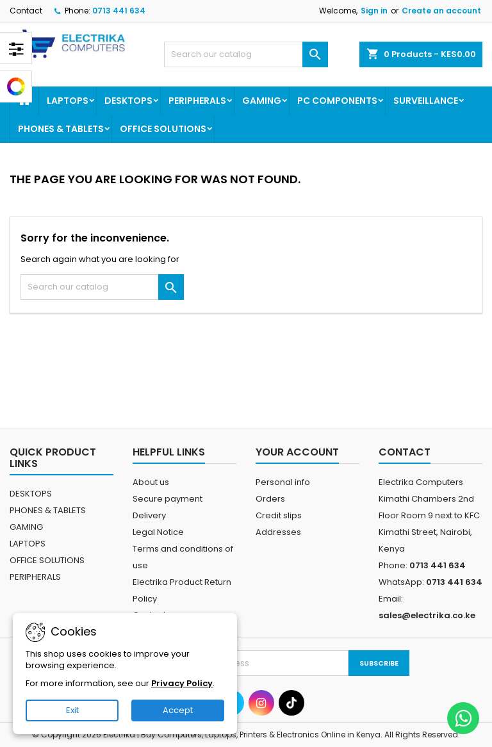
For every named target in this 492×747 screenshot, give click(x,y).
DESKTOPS (128, 100)
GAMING (261, 100)
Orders (270, 499)
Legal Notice (158, 532)
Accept (178, 710)
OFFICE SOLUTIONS (163, 128)
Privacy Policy (182, 683)
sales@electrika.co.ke (427, 615)
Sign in (374, 10)
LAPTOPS (67, 100)
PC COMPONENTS (337, 100)
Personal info (283, 482)
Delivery (149, 515)
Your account (297, 452)
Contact (26, 10)
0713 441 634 (118, 10)
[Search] (246, 54)
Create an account (441, 10)
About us (151, 482)
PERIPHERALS (197, 100)
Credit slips (279, 515)
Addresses (278, 532)
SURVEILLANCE (425, 100)
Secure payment (167, 499)
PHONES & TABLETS (61, 128)
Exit (72, 710)
